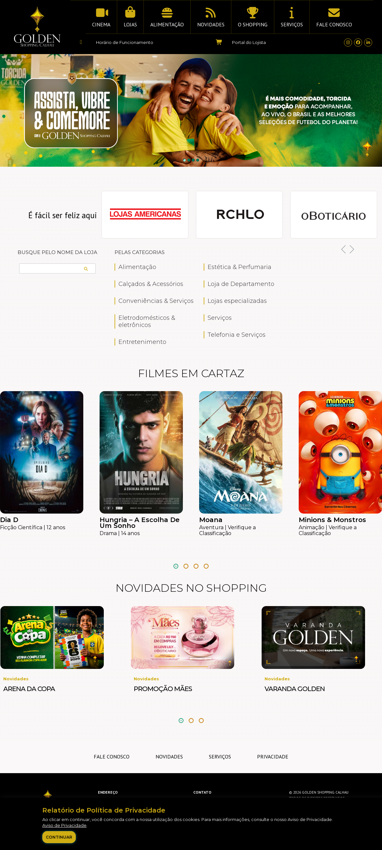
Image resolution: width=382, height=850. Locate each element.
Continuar (59, 837)
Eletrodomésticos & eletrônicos (146, 321)
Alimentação (137, 267)
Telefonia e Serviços (237, 334)
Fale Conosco (112, 756)
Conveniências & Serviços (156, 301)
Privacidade (272, 756)
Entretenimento (142, 342)
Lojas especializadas (237, 301)
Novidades (169, 756)
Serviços (220, 317)
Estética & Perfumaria (239, 267)
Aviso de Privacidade (64, 825)
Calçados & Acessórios (150, 284)
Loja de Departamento (241, 284)
